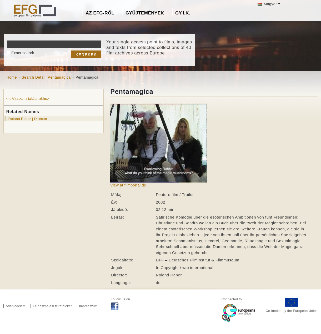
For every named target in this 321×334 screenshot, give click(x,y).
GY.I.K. (182, 13)
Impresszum (88, 306)
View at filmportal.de (128, 185)
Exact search (22, 53)
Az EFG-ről (100, 13)
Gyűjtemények (145, 13)
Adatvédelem (16, 306)
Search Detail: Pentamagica (46, 77)
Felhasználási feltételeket (52, 306)
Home (12, 77)
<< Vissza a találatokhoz (27, 99)
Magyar (267, 4)
